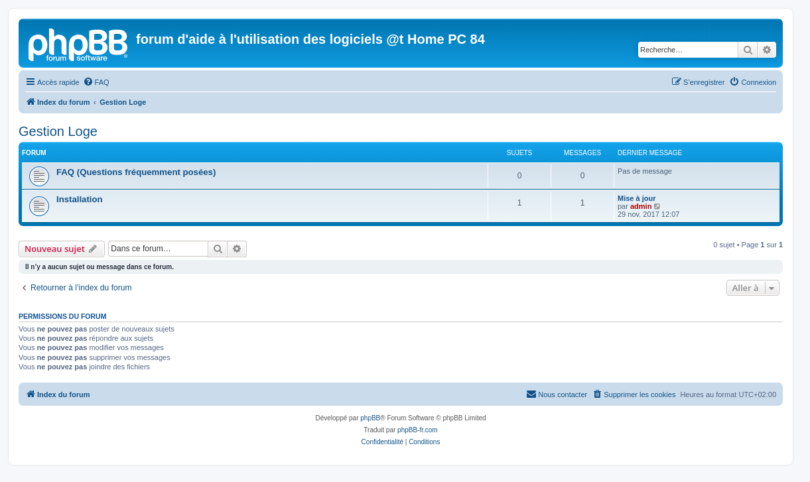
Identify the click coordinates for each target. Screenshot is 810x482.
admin (640, 206)
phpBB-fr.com (417, 430)
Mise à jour (636, 198)
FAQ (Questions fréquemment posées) (136, 172)
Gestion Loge (58, 131)
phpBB (370, 418)
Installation (79, 199)
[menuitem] (96, 82)
